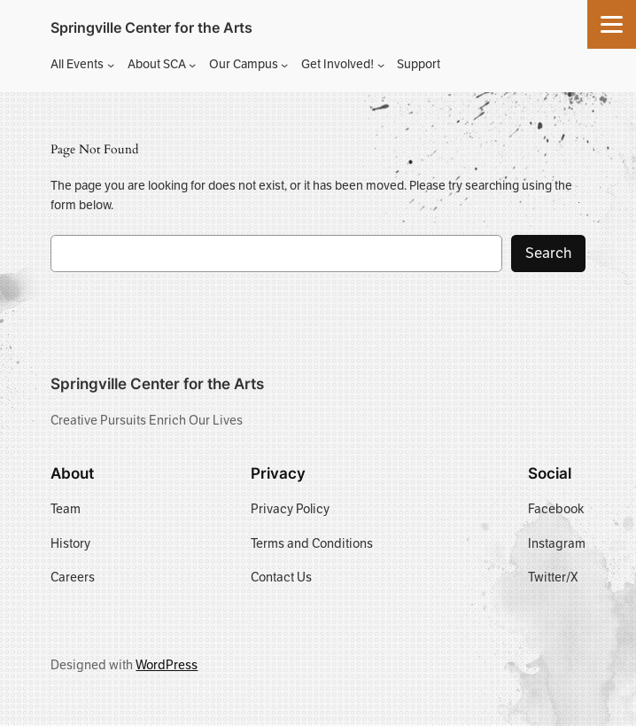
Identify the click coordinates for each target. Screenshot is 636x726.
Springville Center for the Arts (151, 27)
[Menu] (611, 24)
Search (548, 253)
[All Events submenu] (110, 64)
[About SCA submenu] (192, 64)
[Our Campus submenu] (284, 64)
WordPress (167, 665)
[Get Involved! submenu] (380, 64)
